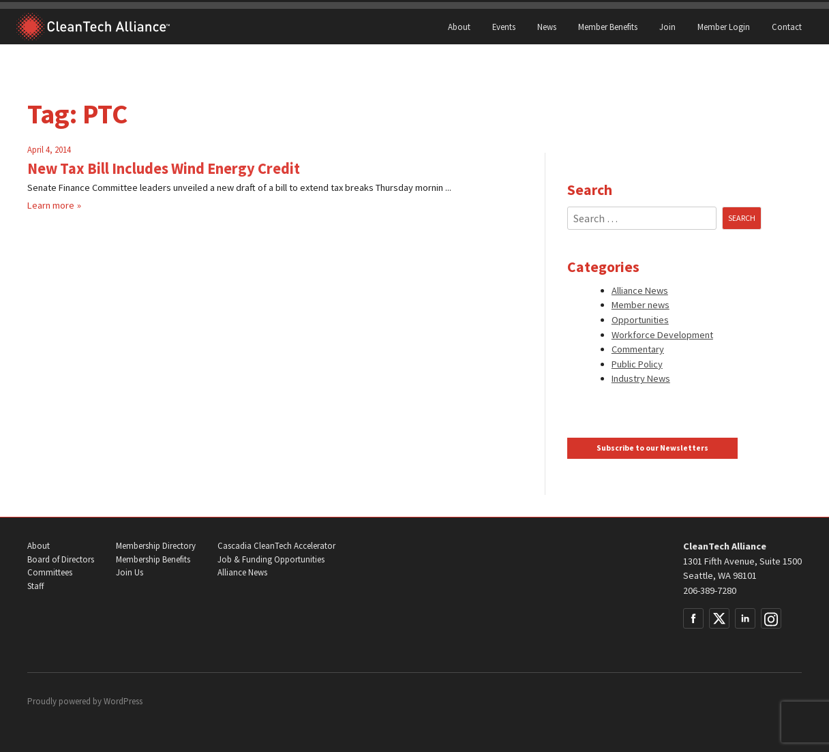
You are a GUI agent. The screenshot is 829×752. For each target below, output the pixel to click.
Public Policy (637, 364)
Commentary (638, 349)
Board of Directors (60, 559)
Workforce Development (662, 335)
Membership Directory (156, 546)
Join (667, 26)
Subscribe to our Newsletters (652, 448)
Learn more (50, 205)
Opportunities (640, 320)
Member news (640, 305)
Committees (49, 572)
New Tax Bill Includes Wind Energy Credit (163, 168)
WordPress (123, 701)
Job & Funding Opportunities (271, 559)
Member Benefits (607, 26)
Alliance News (640, 290)
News (546, 26)
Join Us (129, 572)
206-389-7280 (709, 590)
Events (503, 26)
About (459, 26)
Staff (35, 586)
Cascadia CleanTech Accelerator (276, 546)
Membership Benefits (153, 559)
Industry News (641, 378)
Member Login (723, 26)
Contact (787, 26)
